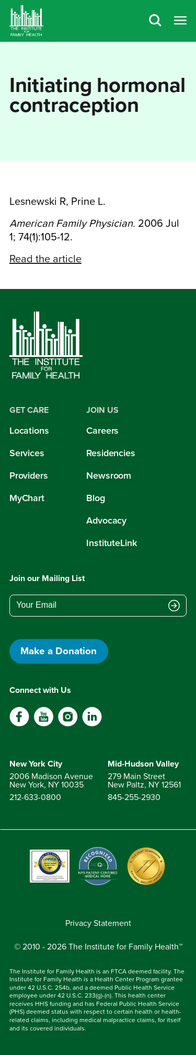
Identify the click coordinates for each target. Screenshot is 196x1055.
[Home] (26, 21)
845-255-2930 (134, 797)
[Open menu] (180, 21)
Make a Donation (58, 650)
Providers (28, 475)
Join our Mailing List (47, 578)
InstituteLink (111, 543)
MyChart (26, 498)
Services (26, 453)
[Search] (155, 21)
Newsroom (108, 475)
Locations (29, 430)
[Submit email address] (174, 606)
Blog (95, 498)
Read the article (45, 258)
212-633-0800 (35, 797)
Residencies (110, 453)
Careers (102, 430)
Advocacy (106, 520)
